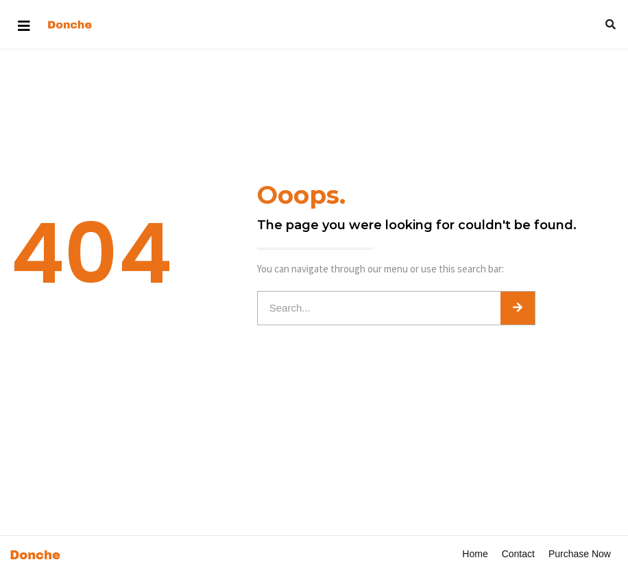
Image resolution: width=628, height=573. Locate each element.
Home (474, 553)
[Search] (517, 308)
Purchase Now (579, 553)
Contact (518, 553)
